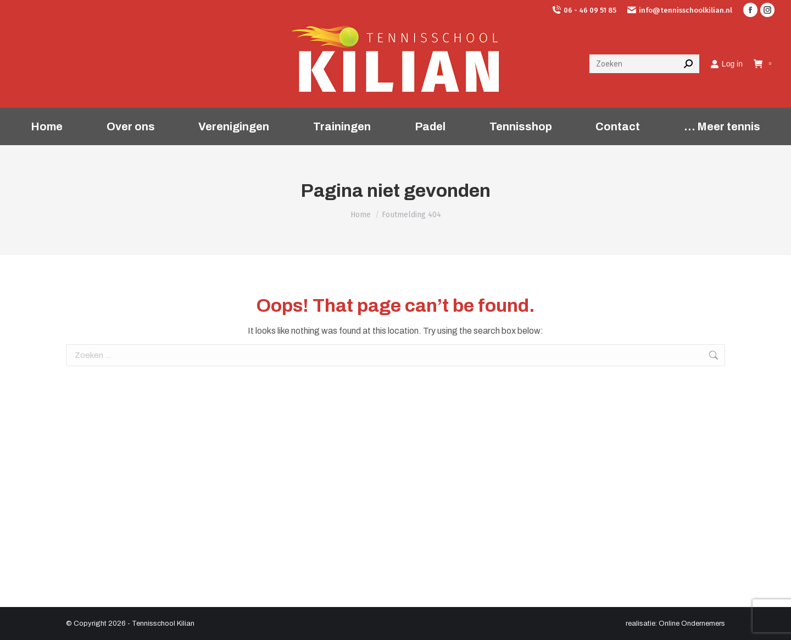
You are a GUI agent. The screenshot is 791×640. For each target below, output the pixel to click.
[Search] (644, 63)
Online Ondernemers (692, 623)
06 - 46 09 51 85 (584, 10)
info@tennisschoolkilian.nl (679, 10)
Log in (726, 63)
